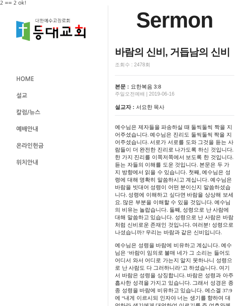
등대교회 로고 (54, 29)
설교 (21, 96)
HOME (25, 79)
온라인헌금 (30, 146)
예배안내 (27, 129)
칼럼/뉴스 (28, 112)
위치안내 (27, 162)
